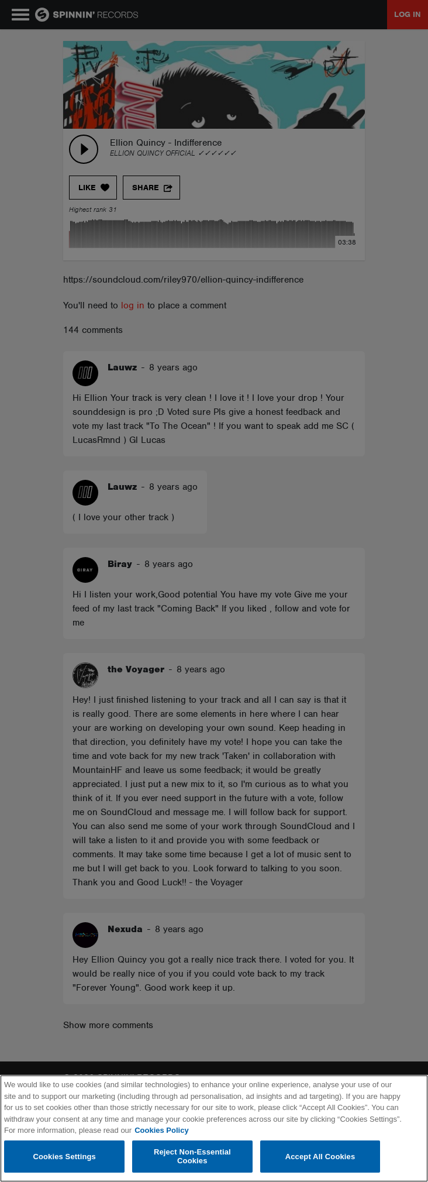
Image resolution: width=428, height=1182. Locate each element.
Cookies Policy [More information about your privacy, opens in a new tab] (161, 1130)
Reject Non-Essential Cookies (192, 1156)
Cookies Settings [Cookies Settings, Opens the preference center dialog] (64, 1156)
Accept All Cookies (320, 1156)
